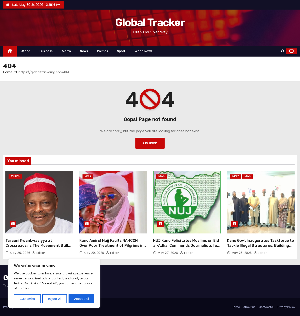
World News (143, 51)
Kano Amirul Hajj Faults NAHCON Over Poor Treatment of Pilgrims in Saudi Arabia (111, 245)
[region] (54, 283)
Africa (25, 51)
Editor (38, 253)
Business (46, 51)
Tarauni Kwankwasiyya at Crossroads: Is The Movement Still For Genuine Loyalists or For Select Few (37, 248)
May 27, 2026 (168, 253)
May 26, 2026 (242, 253)
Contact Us (266, 307)
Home (7, 72)
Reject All (54, 299)
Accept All (81, 299)
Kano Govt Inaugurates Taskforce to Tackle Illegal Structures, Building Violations (260, 245)
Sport (121, 51)
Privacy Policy (286, 307)
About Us (249, 307)
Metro (66, 51)
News (84, 51)
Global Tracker (150, 22)
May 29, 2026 (20, 253)
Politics (102, 51)
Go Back (150, 143)
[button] (282, 51)
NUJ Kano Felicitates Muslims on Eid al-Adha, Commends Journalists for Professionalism (186, 245)
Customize (27, 299)
